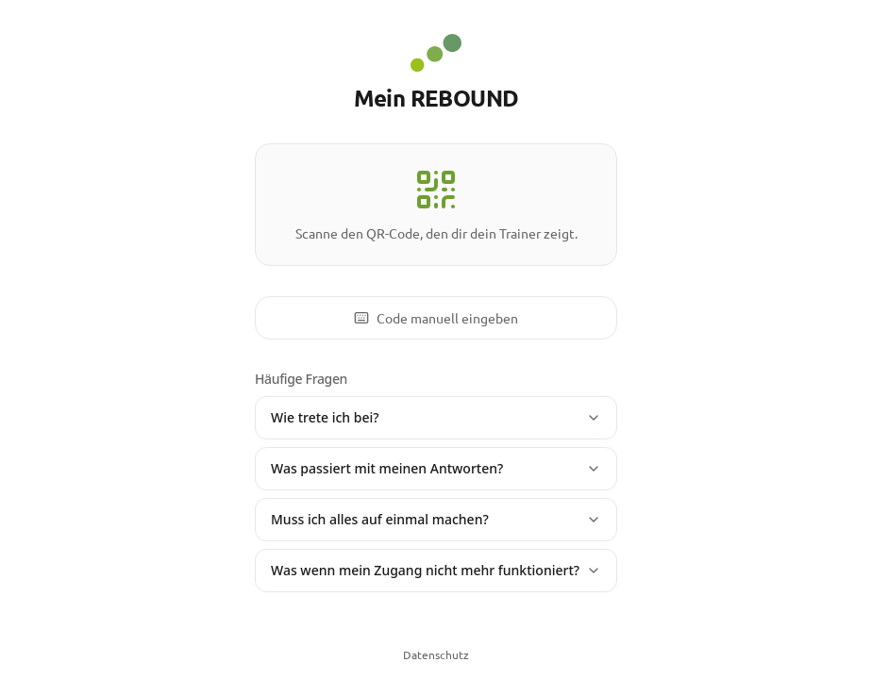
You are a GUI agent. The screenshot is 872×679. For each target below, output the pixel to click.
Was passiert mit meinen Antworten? (436, 468)
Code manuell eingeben (436, 317)
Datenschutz (436, 654)
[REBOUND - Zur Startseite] (436, 53)
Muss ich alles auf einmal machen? (436, 519)
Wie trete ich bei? (436, 417)
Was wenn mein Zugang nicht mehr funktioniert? (436, 570)
